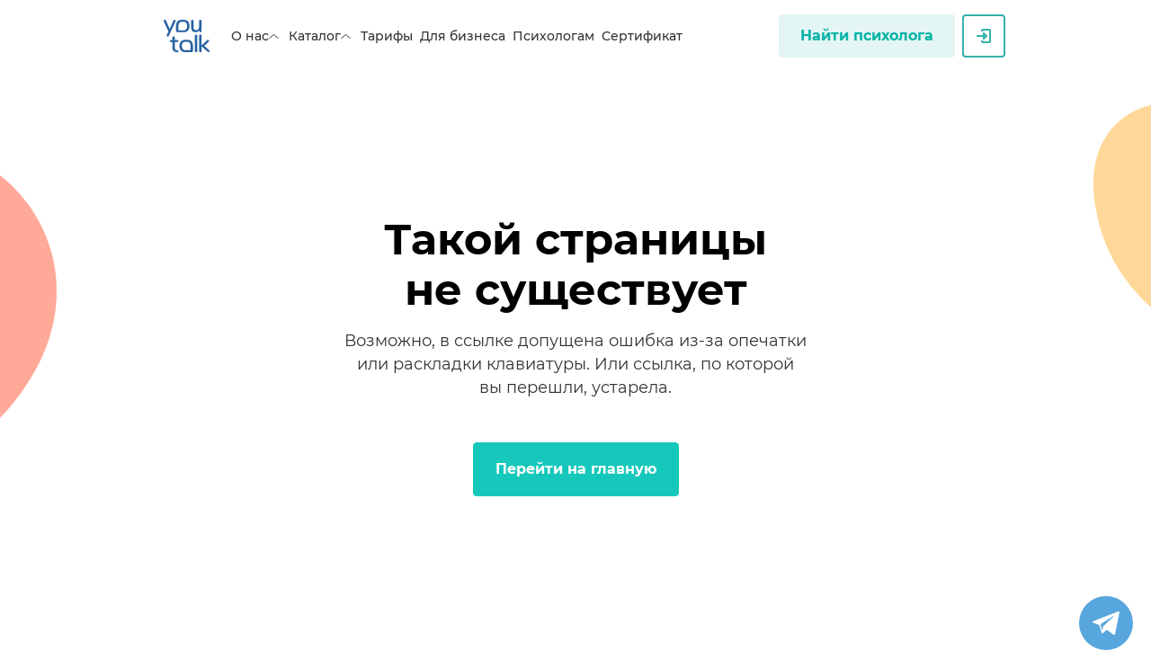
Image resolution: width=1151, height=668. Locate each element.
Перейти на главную (575, 468)
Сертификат (642, 36)
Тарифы (387, 36)
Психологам (553, 36)
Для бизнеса (462, 36)
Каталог (321, 36)
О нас (256, 36)
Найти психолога (866, 35)
